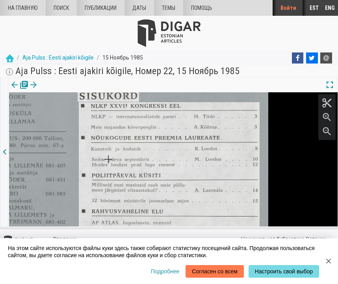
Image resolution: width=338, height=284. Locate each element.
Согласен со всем (215, 271)
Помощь (201, 8)
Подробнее (165, 271)
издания (18, 90)
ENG (330, 8)
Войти (288, 8)
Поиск (61, 8)
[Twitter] (312, 58)
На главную (23, 8)
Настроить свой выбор (284, 271)
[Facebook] (298, 58)
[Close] (328, 261)
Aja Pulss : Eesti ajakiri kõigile (58, 57)
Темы (168, 8)
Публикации (101, 8)
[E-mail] (326, 58)
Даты (139, 8)
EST (314, 8)
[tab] (18, 90)
